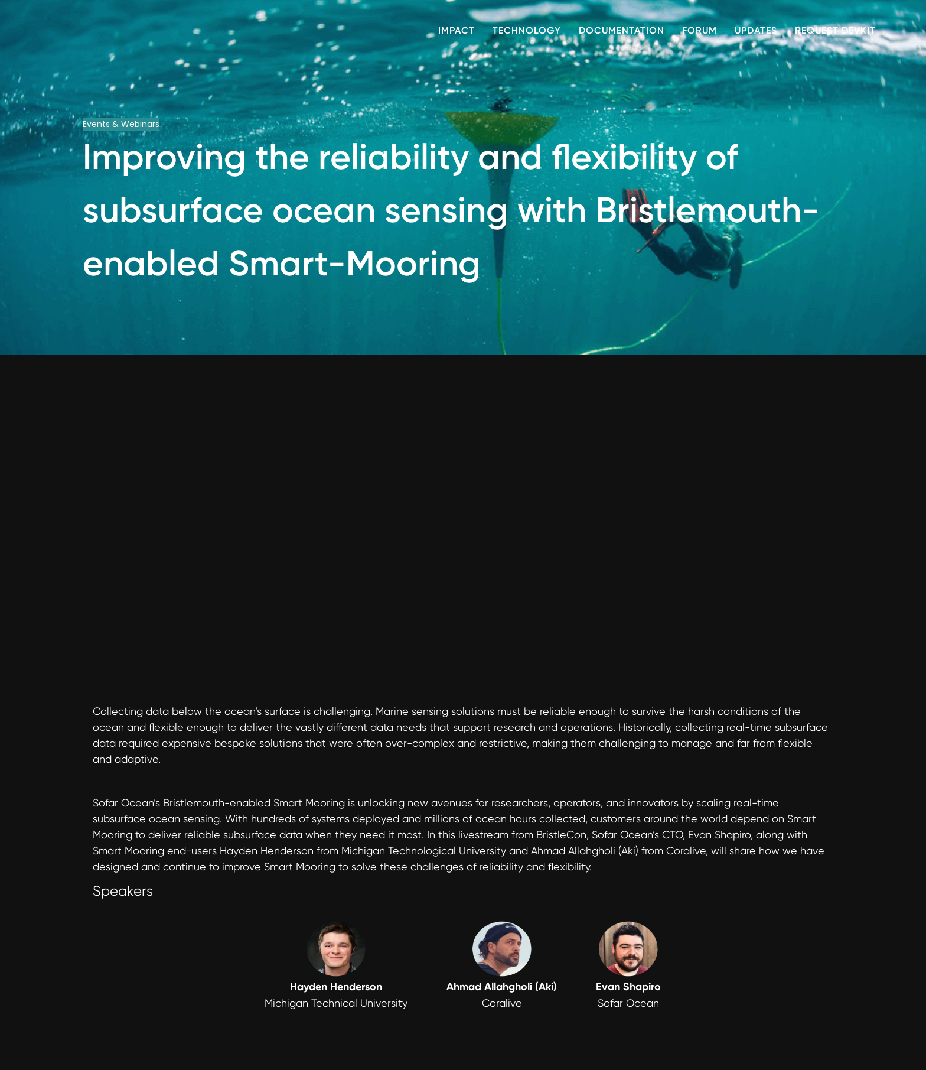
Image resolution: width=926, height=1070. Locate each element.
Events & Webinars (121, 124)
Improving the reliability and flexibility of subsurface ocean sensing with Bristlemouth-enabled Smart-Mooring (451, 210)
